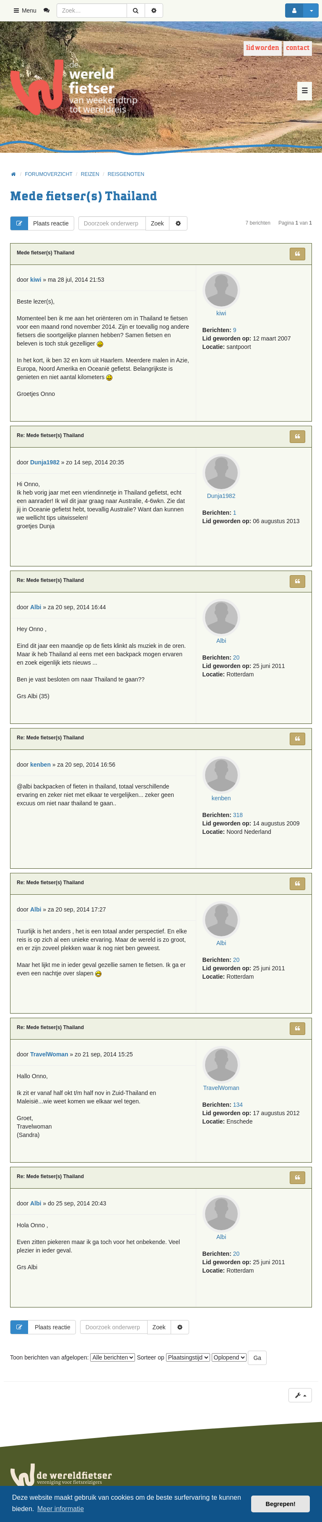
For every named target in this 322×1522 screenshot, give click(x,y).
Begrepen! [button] (281, 1504)
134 (238, 1104)
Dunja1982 (221, 495)
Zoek (157, 223)
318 (238, 815)
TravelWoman (221, 1088)
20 (236, 657)
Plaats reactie (39, 223)
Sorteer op (173, 1357)
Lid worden (262, 48)
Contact (297, 48)
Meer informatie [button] (60, 1508)
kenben (221, 798)
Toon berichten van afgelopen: (72, 1357)
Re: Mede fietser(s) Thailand (50, 435)
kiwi (221, 313)
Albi (221, 640)
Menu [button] (24, 10)
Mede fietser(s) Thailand (83, 196)
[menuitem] (50, 10)
